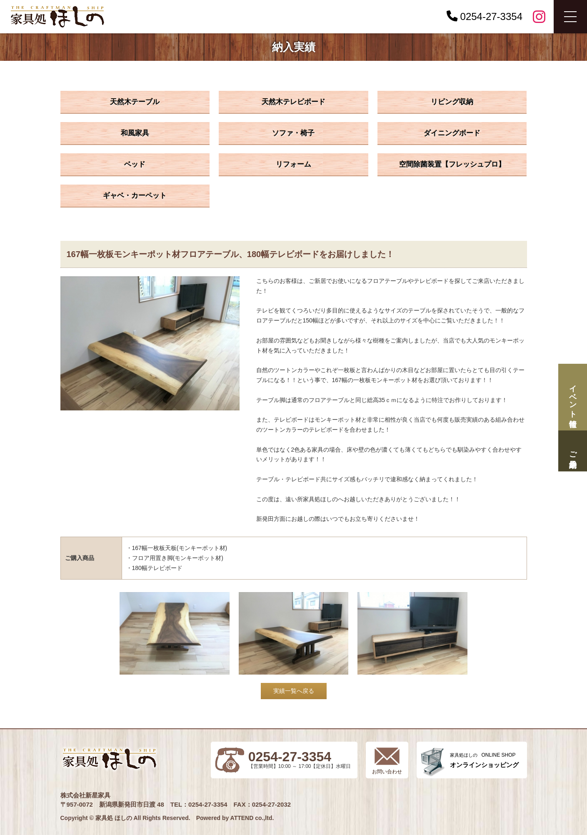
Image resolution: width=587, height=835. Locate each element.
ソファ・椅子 (293, 133)
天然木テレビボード (293, 102)
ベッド (134, 164)
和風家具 (135, 133)
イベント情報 (572, 397)
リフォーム (293, 164)
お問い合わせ (387, 772)
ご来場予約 (572, 450)
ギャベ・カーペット (135, 196)
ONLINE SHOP (484, 760)
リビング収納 (452, 102)
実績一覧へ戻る (293, 691)
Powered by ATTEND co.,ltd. (235, 818)
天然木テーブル (135, 102)
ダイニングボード (452, 133)
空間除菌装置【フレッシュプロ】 (452, 164)
